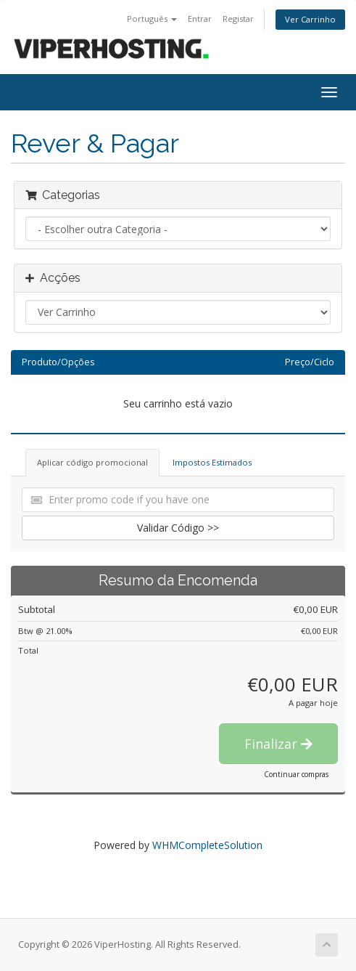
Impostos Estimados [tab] (212, 462)
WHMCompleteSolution (207, 845)
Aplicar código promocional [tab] (92, 462)
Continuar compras (296, 774)
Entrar (200, 18)
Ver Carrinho (310, 19)
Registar (238, 18)
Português (152, 18)
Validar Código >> (178, 528)
